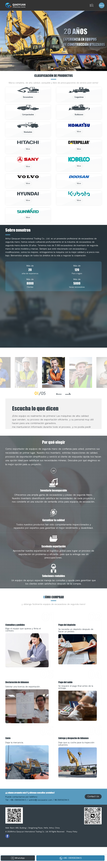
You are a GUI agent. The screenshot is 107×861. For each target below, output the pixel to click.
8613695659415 (62, 814)
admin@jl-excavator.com (40, 814)
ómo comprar (53, 611)
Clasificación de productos (53, 76)
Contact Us (93, 811)
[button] (52, 68)
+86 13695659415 (18, 814)
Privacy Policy (72, 846)
